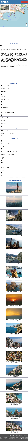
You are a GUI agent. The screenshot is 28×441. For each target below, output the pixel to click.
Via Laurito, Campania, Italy (14, 333)
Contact (26, 435)
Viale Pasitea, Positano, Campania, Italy (14, 403)
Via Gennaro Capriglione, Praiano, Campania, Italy (14, 305)
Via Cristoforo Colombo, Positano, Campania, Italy (14, 389)
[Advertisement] (14, 35)
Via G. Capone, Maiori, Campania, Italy (14, 277)
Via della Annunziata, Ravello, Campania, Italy (14, 249)
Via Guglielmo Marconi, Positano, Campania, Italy (14, 361)
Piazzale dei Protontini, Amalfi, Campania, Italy (14, 235)
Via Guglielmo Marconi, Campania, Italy (14, 375)
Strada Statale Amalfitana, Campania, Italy (14, 291)
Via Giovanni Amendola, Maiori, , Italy (14, 263)
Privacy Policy (23, 435)
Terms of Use (19, 435)
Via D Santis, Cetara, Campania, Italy (14, 347)
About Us (15, 435)
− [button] (26, 25)
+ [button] (26, 23)
